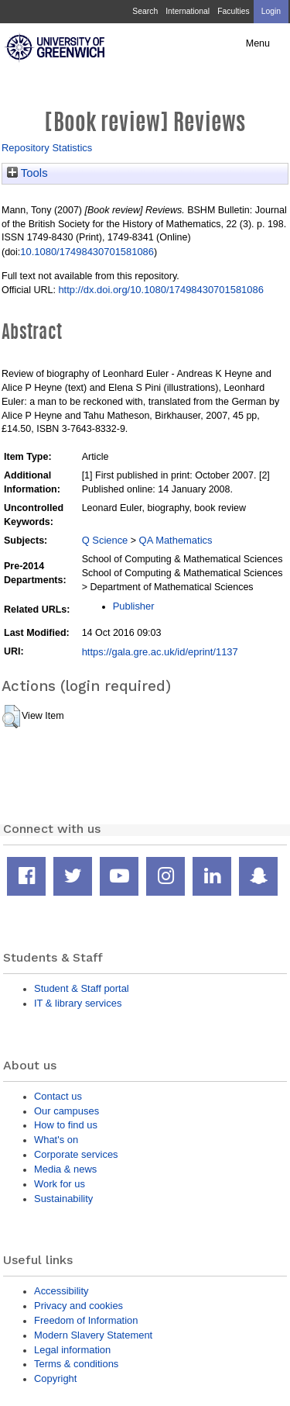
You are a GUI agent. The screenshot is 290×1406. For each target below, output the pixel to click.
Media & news (65, 1169)
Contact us (58, 1096)
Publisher (134, 606)
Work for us (59, 1184)
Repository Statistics (47, 148)
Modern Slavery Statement (93, 1335)
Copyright (55, 1378)
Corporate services (76, 1154)
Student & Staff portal (81, 988)
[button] (11, 716)
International (187, 11)
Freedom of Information (86, 1320)
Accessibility (61, 1291)
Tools (27, 173)
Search (145, 11)
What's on (56, 1139)
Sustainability (63, 1198)
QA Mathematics (176, 540)
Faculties (233, 11)
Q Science (105, 540)
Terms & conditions (76, 1364)
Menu (258, 43)
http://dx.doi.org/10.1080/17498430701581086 (160, 289)
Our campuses (66, 1111)
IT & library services (77, 1003)
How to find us (65, 1125)
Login (271, 11)
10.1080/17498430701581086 (87, 251)
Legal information (72, 1350)
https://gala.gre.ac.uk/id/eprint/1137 (160, 652)
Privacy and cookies (78, 1305)
